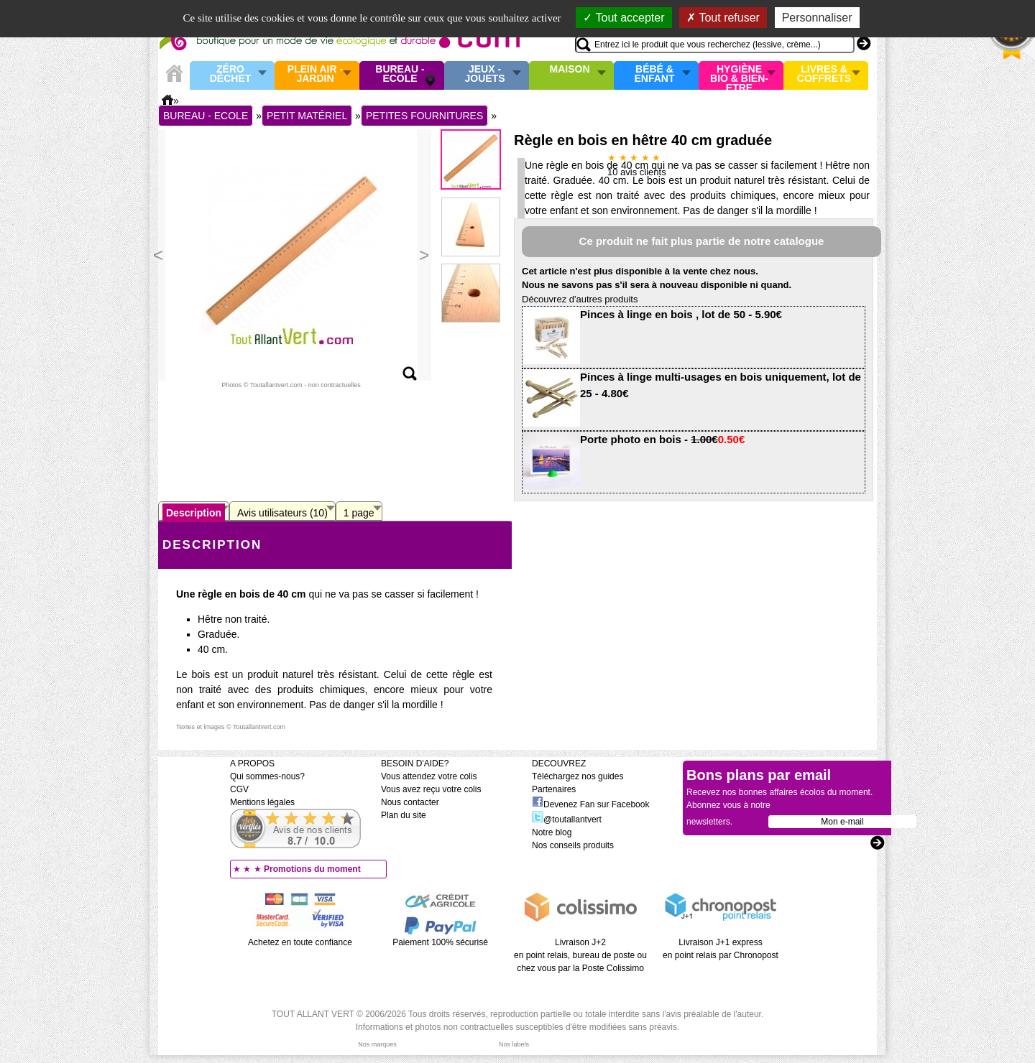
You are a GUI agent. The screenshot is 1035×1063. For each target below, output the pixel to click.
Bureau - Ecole (399, 74)
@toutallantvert (567, 819)
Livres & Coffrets (824, 74)
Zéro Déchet (231, 74)
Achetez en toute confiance (300, 942)
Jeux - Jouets (484, 74)
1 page (359, 513)
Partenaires (554, 789)
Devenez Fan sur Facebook (590, 804)
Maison (570, 70)
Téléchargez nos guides (577, 776)
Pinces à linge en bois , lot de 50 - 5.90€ (681, 314)
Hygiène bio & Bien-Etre (739, 75)
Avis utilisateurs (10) (282, 513)
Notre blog (551, 832)
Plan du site (403, 815)
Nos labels (514, 1044)
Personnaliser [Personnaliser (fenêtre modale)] (817, 17)
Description (193, 513)
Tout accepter (623, 17)
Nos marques (377, 1044)
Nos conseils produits (573, 845)
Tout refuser (723, 17)
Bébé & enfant (655, 74)
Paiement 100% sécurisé (440, 942)
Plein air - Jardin (315, 74)
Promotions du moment (312, 869)
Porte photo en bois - (662, 439)
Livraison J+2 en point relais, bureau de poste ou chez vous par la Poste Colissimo (580, 955)
